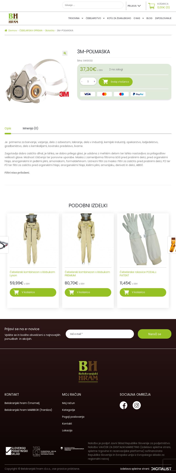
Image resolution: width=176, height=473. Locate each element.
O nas (137, 18)
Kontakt (67, 423)
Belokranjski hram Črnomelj (22, 403)
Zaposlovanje (163, 18)
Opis (8, 128)
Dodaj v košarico (120, 81)
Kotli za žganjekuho (119, 18)
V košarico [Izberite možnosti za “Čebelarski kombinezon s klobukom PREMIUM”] (83, 292)
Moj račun (68, 403)
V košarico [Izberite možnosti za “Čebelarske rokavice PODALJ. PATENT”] (138, 292)
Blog (149, 18)
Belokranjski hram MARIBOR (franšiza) (28, 410)
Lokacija (67, 430)
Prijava (132, 5)
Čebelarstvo (93, 18)
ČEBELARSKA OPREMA (30, 30)
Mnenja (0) (30, 128)
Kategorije (68, 410)
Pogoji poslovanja (73, 417)
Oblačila (49, 30)
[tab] (8, 128)
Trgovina (74, 18)
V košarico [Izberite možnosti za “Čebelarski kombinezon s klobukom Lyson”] (28, 292)
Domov (12, 30)
